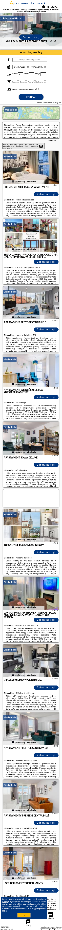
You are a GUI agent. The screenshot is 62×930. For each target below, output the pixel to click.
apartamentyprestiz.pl (31, 3)
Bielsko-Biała (10, 156)
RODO (4, 911)
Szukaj (31, 97)
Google (5, 901)
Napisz (59, 929)
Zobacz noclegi (46, 194)
